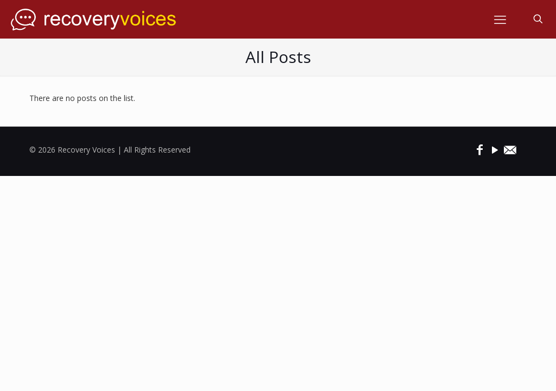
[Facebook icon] (479, 149)
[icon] (510, 149)
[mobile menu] (500, 19)
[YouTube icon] (495, 149)
